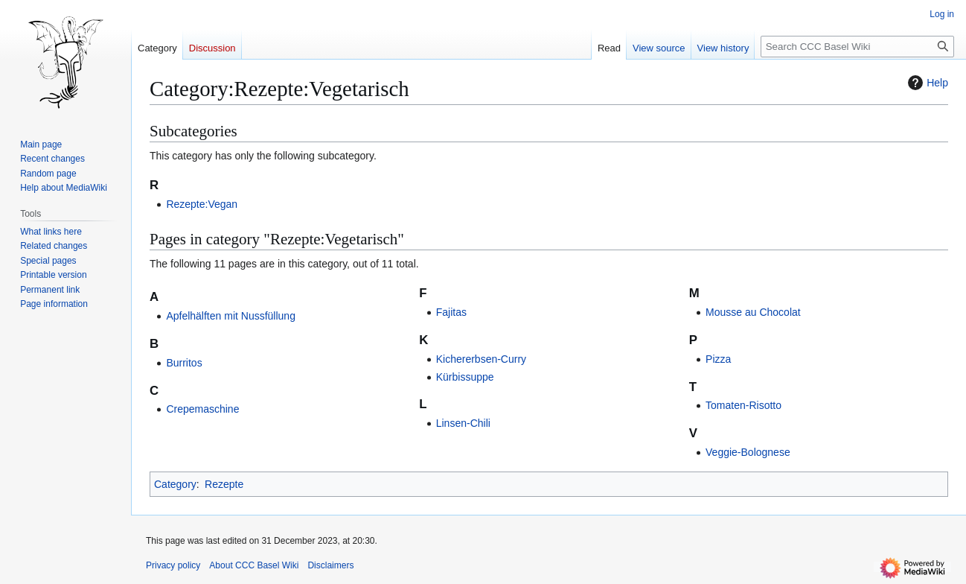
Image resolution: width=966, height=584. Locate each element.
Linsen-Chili (463, 423)
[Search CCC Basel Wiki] (857, 46)
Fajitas (451, 312)
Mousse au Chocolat (753, 312)
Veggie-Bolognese (748, 452)
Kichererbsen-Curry (481, 359)
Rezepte (224, 484)
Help (926, 82)
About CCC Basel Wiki (253, 565)
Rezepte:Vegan (201, 204)
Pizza (718, 359)
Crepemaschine (202, 409)
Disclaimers (330, 565)
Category (175, 484)
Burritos (184, 363)
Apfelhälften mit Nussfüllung (230, 316)
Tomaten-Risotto (743, 405)
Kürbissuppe (465, 377)
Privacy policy (173, 565)
